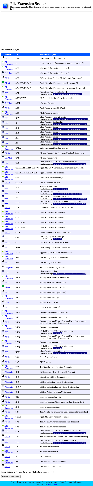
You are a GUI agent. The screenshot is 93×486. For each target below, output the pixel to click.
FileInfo (8, 83)
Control (65, 233)
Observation (57, 58)
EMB (17, 203)
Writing (47, 257)
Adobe (42, 83)
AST (17, 108)
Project (58, 387)
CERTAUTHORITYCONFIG (27, 168)
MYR (17, 337)
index (63, 351)
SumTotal (73, 412)
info (62, 252)
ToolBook (44, 367)
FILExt (7, 58)
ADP (17, 93)
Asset (52, 402)
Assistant (43, 58)
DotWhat (8, 73)
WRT (17, 462)
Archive (63, 282)
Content (53, 192)
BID (17, 133)
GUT (17, 242)
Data (65, 58)
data (69, 68)
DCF (17, 193)
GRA (17, 238)
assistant (64, 98)
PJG (17, 357)
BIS (16, 143)
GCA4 (18, 218)
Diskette (78, 63)
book (65, 422)
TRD (17, 447)
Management (60, 402)
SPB (17, 422)
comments (57, 117)
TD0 (17, 442)
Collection (51, 382)
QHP (17, 392)
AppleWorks (45, 108)
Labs (71, 208)
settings (60, 178)
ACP (17, 68)
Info (49, 484)
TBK (17, 437)
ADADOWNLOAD (23, 83)
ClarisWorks (45, 113)
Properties (62, 153)
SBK (17, 412)
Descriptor (65, 197)
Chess (42, 117)
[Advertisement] (36, 30)
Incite (42, 307)
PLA (17, 362)
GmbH (66, 242)
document (68, 252)
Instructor (52, 367)
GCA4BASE (20, 223)
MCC (17, 307)
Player (48, 323)
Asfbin (42, 183)
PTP (17, 367)
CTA (17, 178)
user (57, 312)
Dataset (55, 127)
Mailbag (43, 277)
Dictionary (54, 447)
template (65, 148)
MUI (17, 317)
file (83, 63)
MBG (17, 277)
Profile (65, 92)
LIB (17, 272)
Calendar (43, 148)
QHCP (18, 387)
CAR (17, 153)
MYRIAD (65, 323)
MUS (17, 322)
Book (66, 367)
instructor (51, 422)
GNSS (49, 58)
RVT (17, 402)
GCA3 (18, 213)
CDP (17, 163)
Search (47, 208)
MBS (17, 292)
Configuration (57, 63)
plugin (70, 98)
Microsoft (44, 68)
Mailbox (57, 287)
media (47, 407)
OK (55, 484)
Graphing (47, 236)
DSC (17, 198)
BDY (17, 118)
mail (57, 277)
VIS (17, 457)
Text (59, 262)
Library (55, 271)
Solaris (42, 63)
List (62, 208)
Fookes (62, 292)
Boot (72, 63)
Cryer (7, 302)
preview (64, 68)
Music (42, 187)
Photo (42, 357)
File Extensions (9, 63)
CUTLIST (19, 183)
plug (82, 321)
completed (72, 88)
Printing (50, 148)
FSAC (17, 208)
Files (42, 208)
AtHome (43, 153)
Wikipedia (9, 267)
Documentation (56, 92)
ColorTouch (44, 178)
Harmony (43, 312)
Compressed (47, 372)
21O (17, 58)
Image (54, 357)
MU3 (17, 312)
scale (55, 187)
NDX (17, 352)
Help (54, 372)
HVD (17, 247)
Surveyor (48, 247)
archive (63, 277)
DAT (17, 188)
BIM (17, 138)
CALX (18, 148)
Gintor (42, 233)
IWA (17, 257)
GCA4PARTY (20, 228)
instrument (59, 317)
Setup (47, 252)
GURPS (43, 213)
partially (65, 88)
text (59, 257)
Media (47, 307)
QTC (17, 397)
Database (56, 122)
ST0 (17, 432)
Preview (64, 73)
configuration (75, 168)
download (81, 88)
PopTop (70, 153)
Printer (45, 98)
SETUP (18, 417)
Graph (61, 236)
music (57, 327)
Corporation (76, 78)
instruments (63, 312)
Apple (63, 108)
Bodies (63, 117)
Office (50, 68)
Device (48, 63)
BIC (17, 128)
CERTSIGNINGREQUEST (26, 173)
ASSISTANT (20, 98)
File (61, 78)
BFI (16, 123)
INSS (17, 252)
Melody (58, 321)
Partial (64, 83)
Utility (51, 98)
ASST (17, 103)
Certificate (58, 168)
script (56, 292)
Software (76, 153)
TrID (6, 93)
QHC (17, 377)
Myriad (72, 321)
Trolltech (61, 372)
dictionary (54, 452)
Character (50, 213)
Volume (72, 202)
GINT (17, 233)
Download (50, 83)
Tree (71, 441)
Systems (80, 412)
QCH (17, 372)
